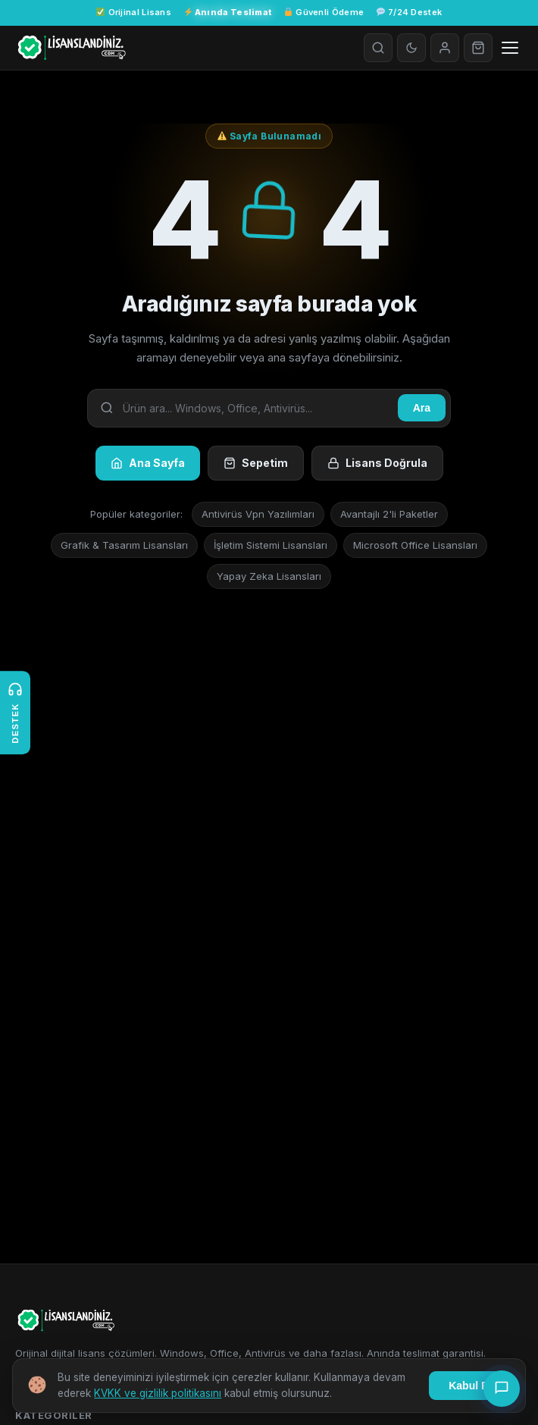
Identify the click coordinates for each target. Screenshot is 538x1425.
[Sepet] (478, 47)
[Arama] (378, 47)
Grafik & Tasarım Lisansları (124, 545)
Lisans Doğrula (377, 462)
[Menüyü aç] (510, 47)
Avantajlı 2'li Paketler (389, 514)
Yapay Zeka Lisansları (269, 576)
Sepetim (256, 462)
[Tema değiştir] (411, 47)
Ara (421, 408)
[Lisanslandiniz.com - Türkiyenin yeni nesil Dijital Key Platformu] (71, 48)
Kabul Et (470, 1386)
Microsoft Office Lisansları (415, 545)
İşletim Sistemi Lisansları (270, 545)
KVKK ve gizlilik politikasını (157, 1393)
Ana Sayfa (148, 462)
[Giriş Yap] (444, 47)
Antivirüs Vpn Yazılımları (258, 514)
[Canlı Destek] (501, 1388)
